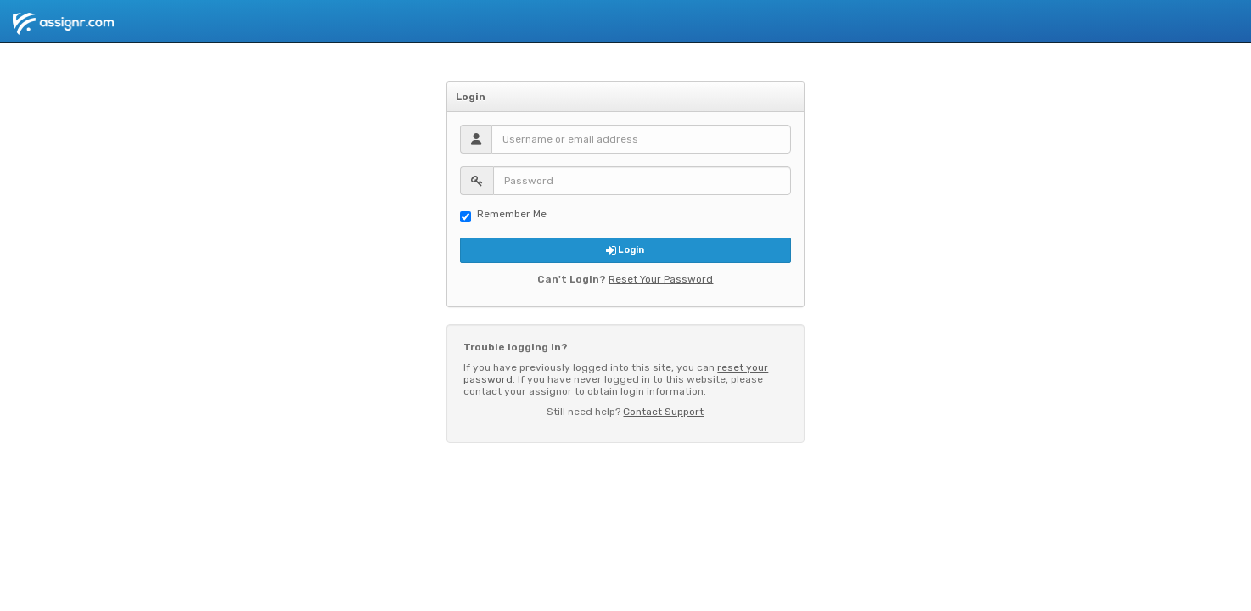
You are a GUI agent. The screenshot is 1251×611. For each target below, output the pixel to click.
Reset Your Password (661, 279)
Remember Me (503, 215)
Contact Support (663, 412)
